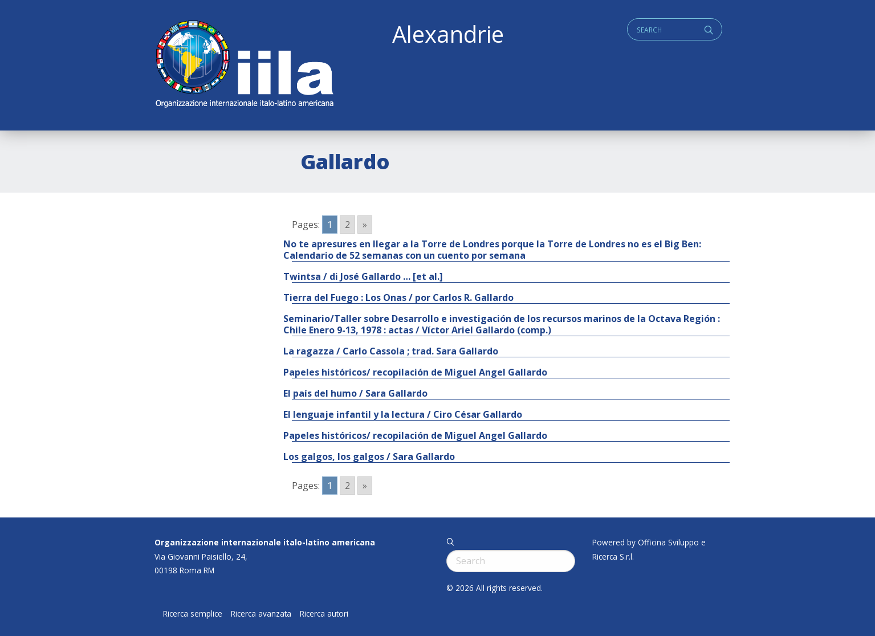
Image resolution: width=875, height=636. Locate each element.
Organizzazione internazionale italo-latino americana (264, 542)
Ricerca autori (324, 614)
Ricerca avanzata (261, 614)
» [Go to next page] (365, 224)
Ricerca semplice (192, 614)
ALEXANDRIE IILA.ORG (244, 65)
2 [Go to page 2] (347, 224)
